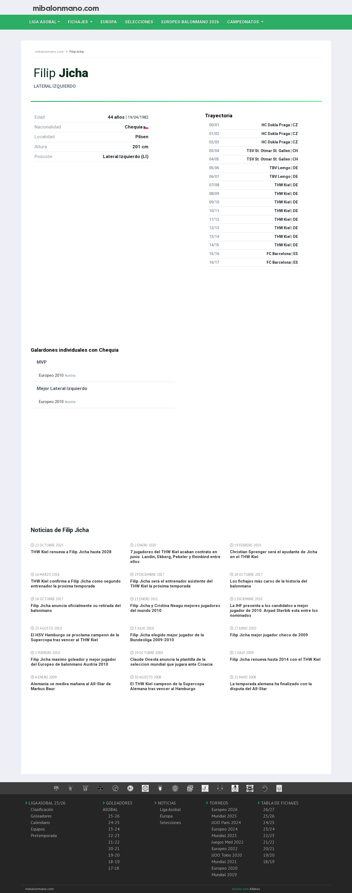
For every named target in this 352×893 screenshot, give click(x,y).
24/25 (269, 822)
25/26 (269, 816)
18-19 (114, 861)
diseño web (241, 889)
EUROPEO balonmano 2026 (192, 21)
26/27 (269, 809)
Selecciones (141, 21)
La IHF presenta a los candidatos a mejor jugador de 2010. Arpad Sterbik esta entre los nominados (274, 610)
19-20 (114, 855)
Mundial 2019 (224, 874)
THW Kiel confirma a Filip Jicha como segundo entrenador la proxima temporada (76, 584)
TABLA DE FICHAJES (278, 803)
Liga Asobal (170, 809)
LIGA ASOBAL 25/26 (45, 803)
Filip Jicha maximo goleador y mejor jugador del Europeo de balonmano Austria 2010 (73, 662)
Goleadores (41, 816)
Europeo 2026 (224, 809)
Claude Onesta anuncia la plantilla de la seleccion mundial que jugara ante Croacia (171, 662)
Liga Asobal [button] (43, 22)
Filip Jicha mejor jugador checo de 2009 (269, 635)
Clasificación (42, 809)
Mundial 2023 (224, 835)
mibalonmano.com (49, 51)
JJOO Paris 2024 (226, 822)
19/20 (269, 855)
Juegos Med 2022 (227, 842)
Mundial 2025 (224, 816)
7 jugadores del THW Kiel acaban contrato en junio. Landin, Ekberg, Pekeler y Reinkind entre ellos (175, 556)
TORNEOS (217, 803)
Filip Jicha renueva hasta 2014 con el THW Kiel (275, 659)
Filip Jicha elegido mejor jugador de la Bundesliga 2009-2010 (167, 637)
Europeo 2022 (224, 848)
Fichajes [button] (78, 22)
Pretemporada (44, 835)
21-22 (114, 842)
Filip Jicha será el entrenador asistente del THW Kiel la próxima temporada (171, 584)
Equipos (38, 829)
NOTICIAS (165, 803)
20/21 (269, 848)
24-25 (114, 822)
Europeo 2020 (224, 868)
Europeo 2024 (224, 829)
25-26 (114, 816)
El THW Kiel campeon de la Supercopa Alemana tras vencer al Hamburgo (167, 686)
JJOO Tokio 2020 (226, 855)
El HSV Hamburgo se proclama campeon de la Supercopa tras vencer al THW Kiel (75, 637)
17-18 (113, 868)
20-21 (114, 848)
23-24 (114, 829)
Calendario (40, 822)
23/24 (269, 829)
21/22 (269, 842)
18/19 (269, 861)
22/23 (269, 835)
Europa (111, 21)
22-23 (114, 835)
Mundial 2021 (224, 861)
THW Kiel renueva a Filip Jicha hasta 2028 (71, 551)
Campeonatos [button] (243, 22)
